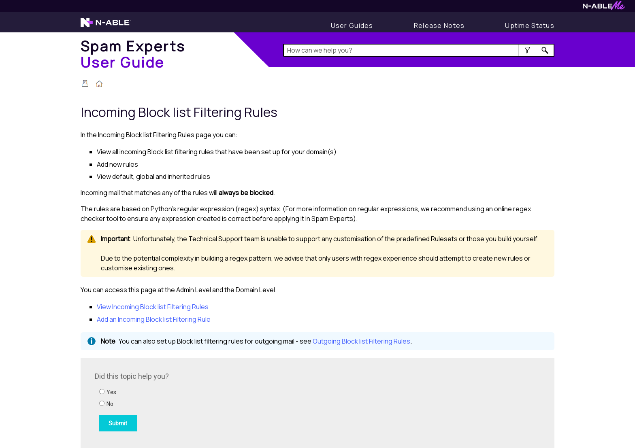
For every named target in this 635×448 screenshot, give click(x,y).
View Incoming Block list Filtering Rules (153, 306)
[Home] (133, 54)
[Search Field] (419, 50)
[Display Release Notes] (439, 25)
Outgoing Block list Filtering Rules (361, 341)
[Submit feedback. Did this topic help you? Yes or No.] (204, 402)
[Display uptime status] (529, 25)
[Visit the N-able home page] (106, 25)
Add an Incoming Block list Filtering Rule (154, 319)
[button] (527, 50)
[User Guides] (352, 25)
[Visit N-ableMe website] (604, 8)
